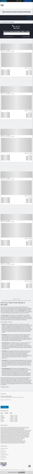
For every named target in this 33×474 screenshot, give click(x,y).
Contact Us (4, 407)
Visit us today (11, 383)
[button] (3, 1)
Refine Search (29, 16)
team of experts (5, 315)
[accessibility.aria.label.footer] (21, 472)
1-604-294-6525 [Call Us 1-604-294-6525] (7, 399)
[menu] (31, 5)
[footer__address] (16, 397)
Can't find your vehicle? (26, 36)
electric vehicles (22, 309)
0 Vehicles (12, 22)
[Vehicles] (16, 33)
